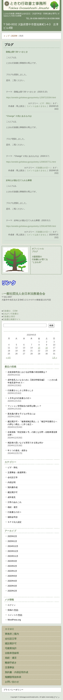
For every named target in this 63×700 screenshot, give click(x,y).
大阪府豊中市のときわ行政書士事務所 (31, 5)
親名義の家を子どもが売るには (21, 414)
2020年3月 (12, 586)
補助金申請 (13, 517)
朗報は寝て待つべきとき (17, 52)
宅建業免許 (11, 648)
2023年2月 (12, 566)
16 (46, 348)
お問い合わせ (12, 681)
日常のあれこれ (14, 502)
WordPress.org (14, 620)
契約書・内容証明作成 (16, 672)
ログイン (12, 605)
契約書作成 (13, 487)
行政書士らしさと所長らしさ (20, 390)
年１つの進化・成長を (17, 450)
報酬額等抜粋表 (13, 677)
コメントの (15, 615)
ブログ (8, 44)
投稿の (13, 610)
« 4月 (8, 358)
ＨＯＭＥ (9, 629)
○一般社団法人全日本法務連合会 (23, 293)
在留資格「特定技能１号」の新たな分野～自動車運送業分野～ (32, 433)
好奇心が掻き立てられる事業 (19, 180)
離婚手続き (11, 662)
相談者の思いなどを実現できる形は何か (25, 443)
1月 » (54, 358)
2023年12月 (13, 551)
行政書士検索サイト (12, 319)
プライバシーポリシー (13, 690)
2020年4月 (12, 581)
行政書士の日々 (43, 168)
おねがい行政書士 (11, 314)
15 (39, 348)
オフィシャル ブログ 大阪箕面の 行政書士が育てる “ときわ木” (40, 255)
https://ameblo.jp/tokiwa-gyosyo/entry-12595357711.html (31, 162)
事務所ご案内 (12, 634)
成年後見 (12, 497)
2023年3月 (12, 561)
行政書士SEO (9, 316)
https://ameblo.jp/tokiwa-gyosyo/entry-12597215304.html (31, 97)
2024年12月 (13, 546)
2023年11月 (13, 556)
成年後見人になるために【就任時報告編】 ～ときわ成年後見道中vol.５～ (32, 381)
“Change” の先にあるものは (19, 116)
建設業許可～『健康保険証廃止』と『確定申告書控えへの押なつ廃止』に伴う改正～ (32, 422)
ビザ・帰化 (45, 103)
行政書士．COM (10, 311)
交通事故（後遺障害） (17, 472)
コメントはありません (36, 106)
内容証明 (12, 482)
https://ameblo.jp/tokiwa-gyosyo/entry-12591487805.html (31, 226)
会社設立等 (13, 477)
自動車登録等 (12, 653)
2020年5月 (12, 576)
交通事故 (9, 667)
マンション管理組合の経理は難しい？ (24, 406)
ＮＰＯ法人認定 (14, 522)
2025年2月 (12, 536)
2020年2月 (12, 591)
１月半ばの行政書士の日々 (19, 398)
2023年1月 (12, 571)
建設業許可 (13, 492)
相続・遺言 (13, 507)
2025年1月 (12, 541)
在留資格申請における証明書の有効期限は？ (27, 372)
